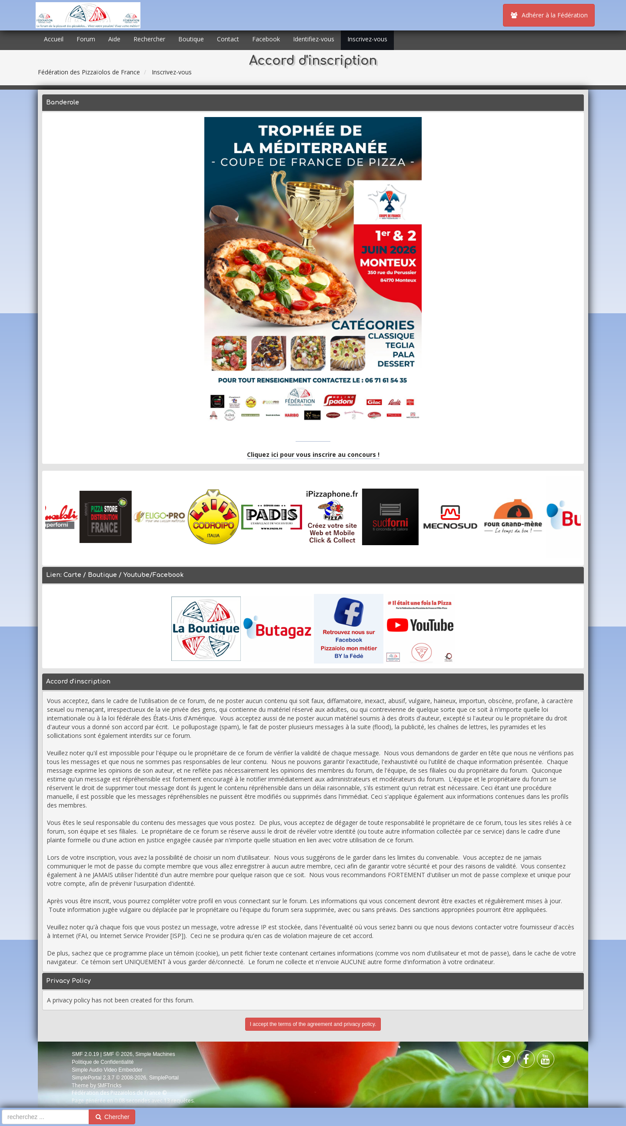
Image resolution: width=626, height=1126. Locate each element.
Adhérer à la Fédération (549, 15)
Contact (228, 39)
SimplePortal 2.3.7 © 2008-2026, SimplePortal (125, 1078)
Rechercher (149, 39)
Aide (114, 39)
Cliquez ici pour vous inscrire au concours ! (313, 454)
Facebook (266, 39)
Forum (86, 39)
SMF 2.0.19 (85, 1054)
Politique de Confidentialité (102, 1062)
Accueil (53, 39)
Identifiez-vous (313, 39)
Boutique (191, 39)
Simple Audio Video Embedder (107, 1070)
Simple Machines (155, 1054)
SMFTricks (109, 1085)
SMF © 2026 (118, 1054)
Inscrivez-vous (367, 39)
